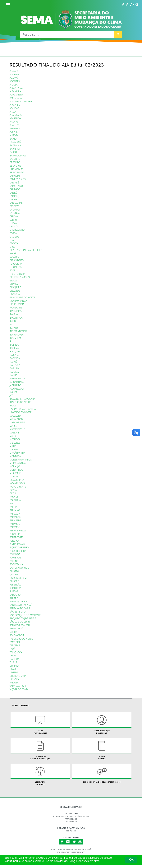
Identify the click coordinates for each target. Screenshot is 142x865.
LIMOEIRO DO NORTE (21, 412)
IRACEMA (14, 347)
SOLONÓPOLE (17, 635)
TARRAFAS (15, 645)
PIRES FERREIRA (18, 550)
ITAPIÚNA (14, 368)
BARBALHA (15, 145)
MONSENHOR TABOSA (21, 459)
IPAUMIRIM (15, 337)
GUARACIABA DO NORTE (22, 297)
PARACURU (15, 517)
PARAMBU (15, 523)
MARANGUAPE (17, 422)
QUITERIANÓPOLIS (19, 567)
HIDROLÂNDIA (17, 304)
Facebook (62, 841)
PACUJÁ (13, 506)
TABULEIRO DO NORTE (21, 638)
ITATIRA (13, 375)
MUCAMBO (15, 472)
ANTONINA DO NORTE (21, 101)
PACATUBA (15, 500)
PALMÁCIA (15, 513)
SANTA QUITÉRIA (18, 601)
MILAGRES (15, 442)
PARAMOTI (15, 527)
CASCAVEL (15, 206)
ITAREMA (14, 371)
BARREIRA (15, 148)
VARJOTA (14, 682)
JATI (11, 395)
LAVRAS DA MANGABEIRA (23, 408)
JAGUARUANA (17, 388)
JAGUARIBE (15, 385)
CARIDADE (15, 189)
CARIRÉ (13, 192)
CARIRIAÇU (15, 195)
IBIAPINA (14, 314)
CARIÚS (13, 199)
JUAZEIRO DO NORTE (20, 402)
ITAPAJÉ (13, 361)
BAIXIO (13, 138)
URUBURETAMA (18, 675)
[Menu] (8, 5)
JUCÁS (13, 405)
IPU (11, 341)
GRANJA (14, 283)
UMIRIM (14, 672)
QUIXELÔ (14, 574)
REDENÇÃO (15, 584)
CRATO (13, 239)
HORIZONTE (16, 307)
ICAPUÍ (13, 320)
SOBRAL (14, 631)
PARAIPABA (15, 520)
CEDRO (13, 219)
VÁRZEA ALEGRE (18, 685)
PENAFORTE (16, 533)
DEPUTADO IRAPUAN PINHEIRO (26, 250)
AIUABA (13, 84)
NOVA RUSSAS (17, 483)
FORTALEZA (15, 266)
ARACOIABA (15, 114)
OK (131, 859)
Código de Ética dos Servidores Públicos (102, 773)
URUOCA (14, 679)
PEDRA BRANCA (18, 530)
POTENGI (14, 560)
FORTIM (13, 270)
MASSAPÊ (15, 432)
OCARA (13, 490)
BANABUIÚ (15, 141)
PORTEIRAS (15, 557)
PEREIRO (14, 540)
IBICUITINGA (16, 317)
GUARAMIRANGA (18, 300)
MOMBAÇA (15, 456)
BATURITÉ (15, 158)
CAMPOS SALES (18, 179)
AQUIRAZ (14, 108)
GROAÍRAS (15, 290)
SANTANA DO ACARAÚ (21, 604)
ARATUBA (14, 125)
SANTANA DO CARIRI (20, 608)
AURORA (14, 135)
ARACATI (14, 111)
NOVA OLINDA (17, 479)
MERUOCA (15, 439)
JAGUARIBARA (17, 381)
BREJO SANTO (17, 172)
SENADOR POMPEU (20, 625)
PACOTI (13, 503)
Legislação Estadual (40, 774)
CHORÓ (13, 226)
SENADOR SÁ (16, 628)
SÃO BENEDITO (17, 611)
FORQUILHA (16, 263)
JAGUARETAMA (17, 378)
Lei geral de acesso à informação (40, 749)
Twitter (74, 841)
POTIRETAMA (16, 564)
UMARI (13, 669)
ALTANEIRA (15, 91)
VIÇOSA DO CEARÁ (19, 689)
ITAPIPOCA (15, 364)
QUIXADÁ (14, 571)
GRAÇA (13, 280)
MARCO (13, 425)
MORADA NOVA (17, 463)
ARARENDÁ (15, 118)
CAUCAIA (14, 216)
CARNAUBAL (16, 202)
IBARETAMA (15, 310)
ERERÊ (13, 253)
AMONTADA (16, 97)
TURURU (14, 662)
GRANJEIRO (15, 287)
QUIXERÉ (14, 581)
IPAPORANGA (16, 334)
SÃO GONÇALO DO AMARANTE (25, 615)
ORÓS (13, 493)
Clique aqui (11, 861)
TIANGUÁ (14, 658)
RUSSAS (14, 591)
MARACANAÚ (16, 418)
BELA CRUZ (15, 165)
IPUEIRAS (14, 344)
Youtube (80, 841)
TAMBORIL (15, 642)
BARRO (13, 152)
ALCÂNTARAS (16, 87)
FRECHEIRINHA (17, 273)
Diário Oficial (102, 749)
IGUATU (14, 327)
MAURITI (14, 435)
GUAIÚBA (15, 293)
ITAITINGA (15, 358)
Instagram (68, 841)
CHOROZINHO (17, 229)
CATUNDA (15, 212)
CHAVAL (14, 222)
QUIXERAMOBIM (18, 577)
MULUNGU (15, 476)
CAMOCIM (15, 175)
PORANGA (15, 554)
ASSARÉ (14, 131)
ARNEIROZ (15, 128)
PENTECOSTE (16, 537)
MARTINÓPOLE (17, 429)
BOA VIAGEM (16, 168)
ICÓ (11, 324)
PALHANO (15, 510)
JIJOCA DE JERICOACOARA (22, 398)
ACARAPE (14, 74)
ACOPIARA (15, 81)
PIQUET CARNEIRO (19, 547)
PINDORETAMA (17, 544)
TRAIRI (13, 655)
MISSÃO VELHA (17, 452)
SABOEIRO (15, 594)
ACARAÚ (14, 77)
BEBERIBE (15, 162)
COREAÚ (14, 233)
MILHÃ (13, 445)
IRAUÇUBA (15, 351)
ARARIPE (14, 121)
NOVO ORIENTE (18, 486)
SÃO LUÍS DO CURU (20, 621)
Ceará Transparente (40, 723)
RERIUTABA (15, 588)
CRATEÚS (14, 236)
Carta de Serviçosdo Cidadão (102, 723)
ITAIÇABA (14, 354)
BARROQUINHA (18, 155)
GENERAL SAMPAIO (20, 277)
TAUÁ (12, 648)
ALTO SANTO (16, 94)
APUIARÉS (15, 104)
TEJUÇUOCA (16, 652)
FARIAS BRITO (17, 260)
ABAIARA (14, 70)
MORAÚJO (15, 466)
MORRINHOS (16, 469)
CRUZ (12, 246)
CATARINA (15, 209)
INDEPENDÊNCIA (18, 331)
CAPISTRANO (16, 185)
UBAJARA (14, 665)
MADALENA (15, 415)
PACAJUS (14, 496)
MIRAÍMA (14, 449)
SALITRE (14, 598)
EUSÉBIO (14, 256)
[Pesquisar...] (67, 34)
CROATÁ (14, 243)
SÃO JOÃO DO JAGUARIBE (23, 618)
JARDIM (13, 391)
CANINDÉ (14, 182)
